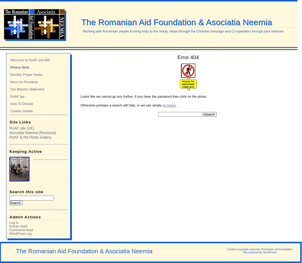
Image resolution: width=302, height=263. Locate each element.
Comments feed (21, 230)
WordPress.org (20, 233)
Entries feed (18, 226)
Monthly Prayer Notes (26, 74)
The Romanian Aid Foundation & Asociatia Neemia (176, 22)
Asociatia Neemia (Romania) (32, 133)
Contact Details (21, 111)
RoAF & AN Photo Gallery (30, 137)
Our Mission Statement (27, 89)
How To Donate (21, 104)
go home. (170, 105)
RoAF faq (17, 96)
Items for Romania (24, 82)
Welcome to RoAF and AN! (30, 60)
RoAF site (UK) (21, 128)
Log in (14, 222)
